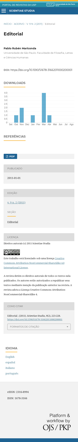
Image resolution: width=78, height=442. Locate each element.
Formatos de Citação (24, 326)
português (12, 373)
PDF (12, 156)
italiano (10, 368)
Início (8, 23)
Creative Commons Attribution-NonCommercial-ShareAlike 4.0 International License (34, 263)
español (10, 362)
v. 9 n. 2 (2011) (34, 23)
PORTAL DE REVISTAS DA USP (19, 5)
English (10, 357)
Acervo (19, 23)
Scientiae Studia (22, 10)
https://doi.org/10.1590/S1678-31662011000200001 (41, 70)
